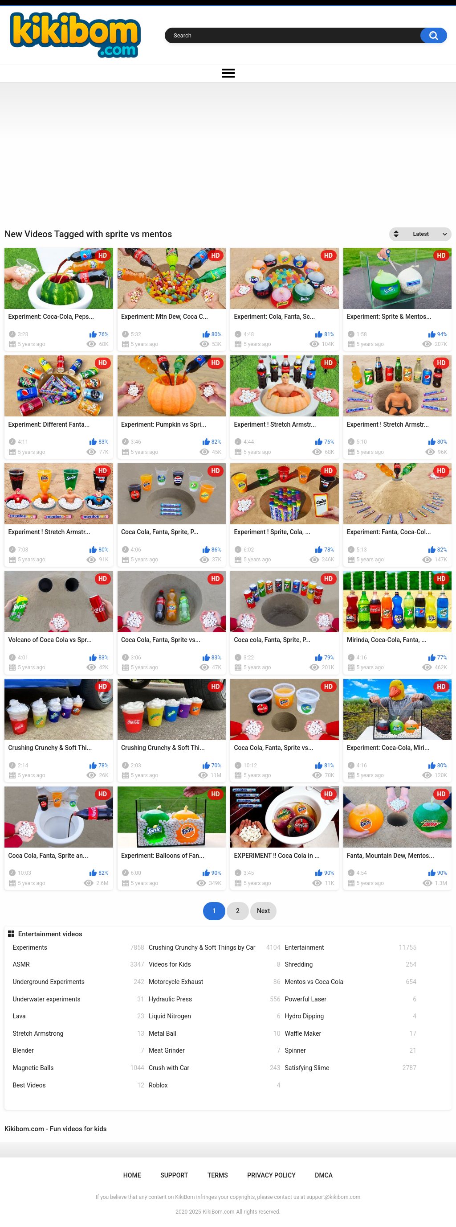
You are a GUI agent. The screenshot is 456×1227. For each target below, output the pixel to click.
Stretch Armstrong (78, 1034)
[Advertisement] (228, 149)
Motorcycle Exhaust (215, 982)
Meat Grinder (215, 1050)
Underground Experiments (78, 982)
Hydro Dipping (351, 1016)
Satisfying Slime (351, 1068)
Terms (218, 1175)
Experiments (78, 947)
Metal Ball (215, 1034)
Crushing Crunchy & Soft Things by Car (215, 947)
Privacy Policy (271, 1175)
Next (263, 910)
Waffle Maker (351, 1034)
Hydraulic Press (215, 999)
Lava (78, 1016)
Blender (78, 1050)
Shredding (351, 964)
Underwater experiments (78, 999)
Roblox (215, 1085)
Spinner (351, 1050)
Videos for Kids (215, 964)
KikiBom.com (219, 1212)
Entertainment (351, 947)
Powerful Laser (351, 999)
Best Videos (78, 1085)
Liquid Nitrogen (215, 1016)
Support (174, 1175)
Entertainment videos (50, 934)
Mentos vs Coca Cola (351, 982)
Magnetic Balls (78, 1068)
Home (132, 1175)
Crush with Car (215, 1068)
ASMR (78, 964)
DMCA (324, 1175)
